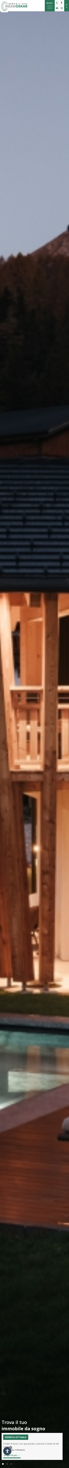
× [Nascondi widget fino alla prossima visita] (10, 1447)
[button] (3, 1464)
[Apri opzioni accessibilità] (7, 1451)
